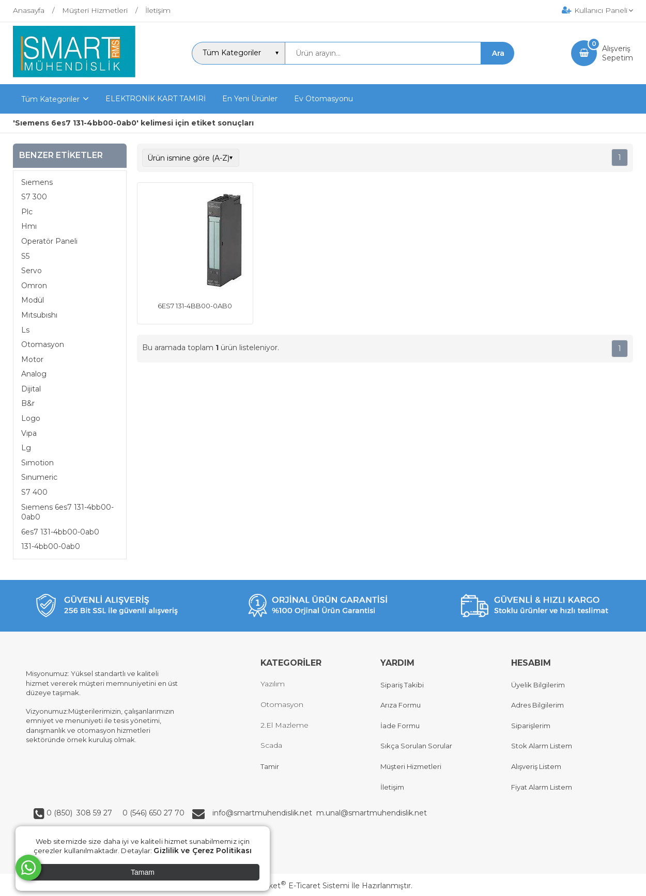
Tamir (269, 766)
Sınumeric (39, 477)
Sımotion (37, 462)
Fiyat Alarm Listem (541, 787)
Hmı (29, 226)
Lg (26, 447)
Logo (30, 418)
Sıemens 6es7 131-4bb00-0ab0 (67, 512)
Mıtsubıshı (39, 315)
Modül (32, 300)
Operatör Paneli (49, 241)
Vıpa (29, 433)
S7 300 (34, 196)
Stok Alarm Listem (541, 746)
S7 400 (34, 492)
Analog (34, 374)
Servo (31, 270)
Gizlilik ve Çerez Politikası (202, 850)
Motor (32, 359)
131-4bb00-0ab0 (50, 546)
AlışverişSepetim (617, 53)
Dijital (31, 389)
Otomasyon (42, 344)
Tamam (143, 872)
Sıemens (37, 182)
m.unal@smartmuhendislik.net (371, 813)
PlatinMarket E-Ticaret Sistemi (291, 885)
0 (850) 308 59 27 (80, 813)
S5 (25, 256)
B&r (28, 403)
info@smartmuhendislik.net (264, 813)
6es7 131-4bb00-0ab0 (60, 532)
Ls (25, 330)
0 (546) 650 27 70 (152, 813)
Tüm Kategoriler (50, 99)
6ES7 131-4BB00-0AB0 (195, 306)
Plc (27, 211)
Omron (34, 285)
